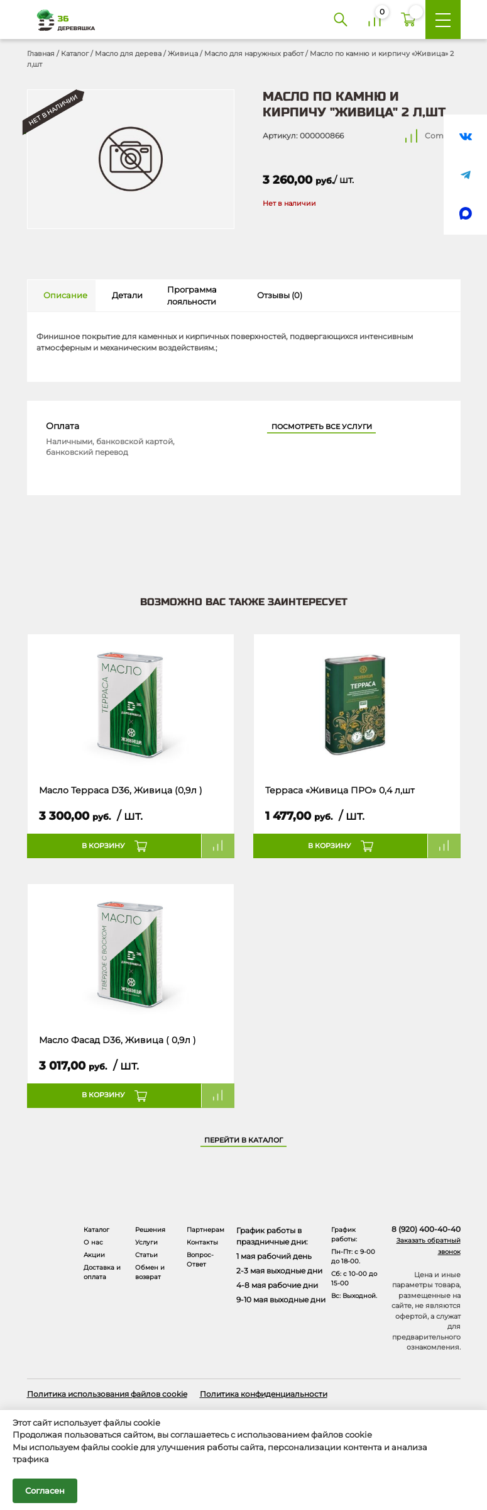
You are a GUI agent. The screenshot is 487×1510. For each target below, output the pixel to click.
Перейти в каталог (243, 1140)
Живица (183, 53)
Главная (41, 53)
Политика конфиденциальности (263, 1394)
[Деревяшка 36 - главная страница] (61, 20)
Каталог (75, 53)
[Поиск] (341, 19)
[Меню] (443, 19)
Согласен (45, 1490)
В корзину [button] (103, 846)
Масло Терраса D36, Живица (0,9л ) (120, 790)
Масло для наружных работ (254, 53)
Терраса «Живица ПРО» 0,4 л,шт (340, 790)
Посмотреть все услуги (321, 427)
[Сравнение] (374, 19)
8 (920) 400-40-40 (426, 1229)
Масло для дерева (128, 53)
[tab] (62, 295)
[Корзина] (408, 19)
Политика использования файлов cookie (107, 1394)
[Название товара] (131, 703)
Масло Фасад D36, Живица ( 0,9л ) (117, 1040)
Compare (443, 135)
